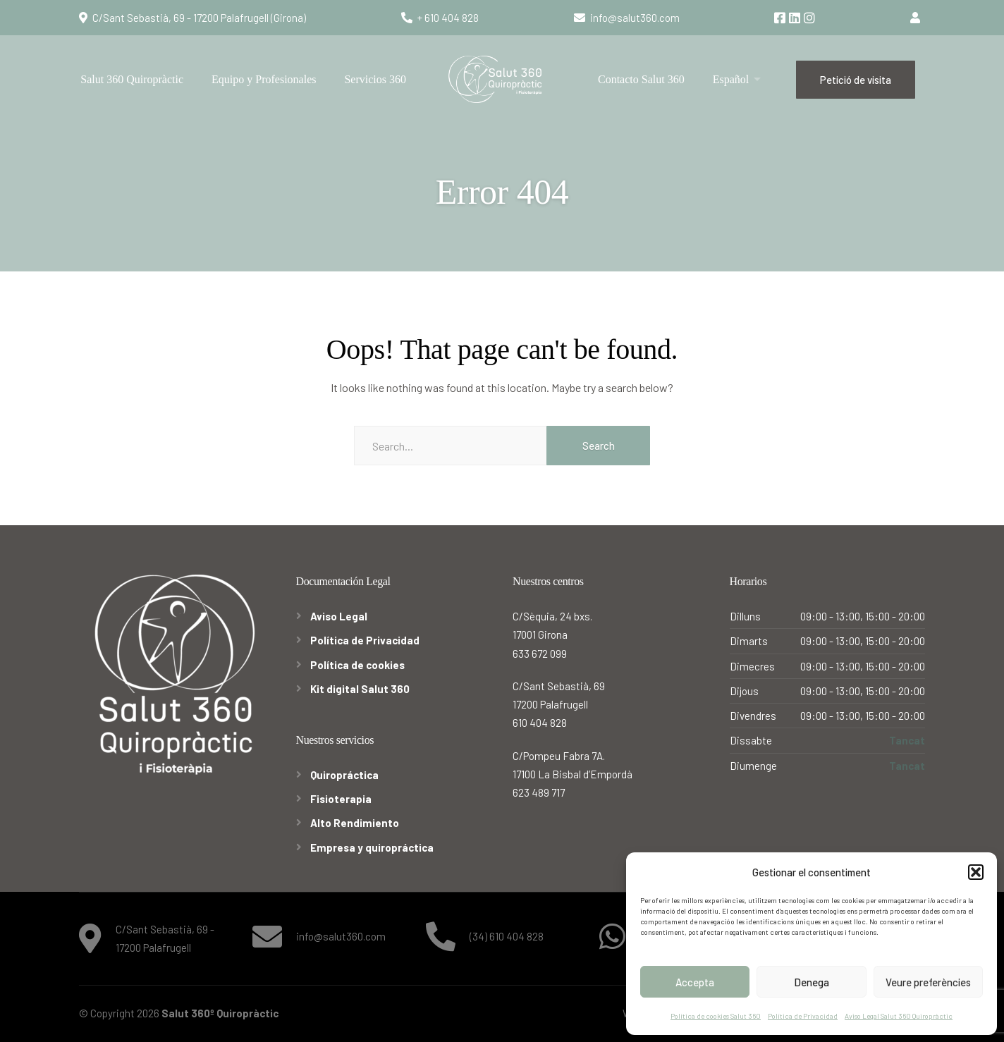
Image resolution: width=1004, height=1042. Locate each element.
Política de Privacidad (803, 1016)
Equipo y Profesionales (264, 79)
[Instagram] (809, 18)
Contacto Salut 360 (641, 79)
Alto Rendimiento (354, 822)
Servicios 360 (375, 79)
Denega (811, 982)
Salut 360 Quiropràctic (131, 79)
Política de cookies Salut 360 (716, 1016)
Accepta (694, 982)
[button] (976, 872)
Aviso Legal (338, 616)
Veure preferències (928, 982)
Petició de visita (855, 79)
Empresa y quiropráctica (372, 847)
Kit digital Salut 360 (360, 688)
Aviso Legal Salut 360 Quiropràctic (899, 1016)
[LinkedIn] (795, 18)
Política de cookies (357, 664)
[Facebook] (781, 18)
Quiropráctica (344, 774)
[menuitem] (737, 79)
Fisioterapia (341, 798)
